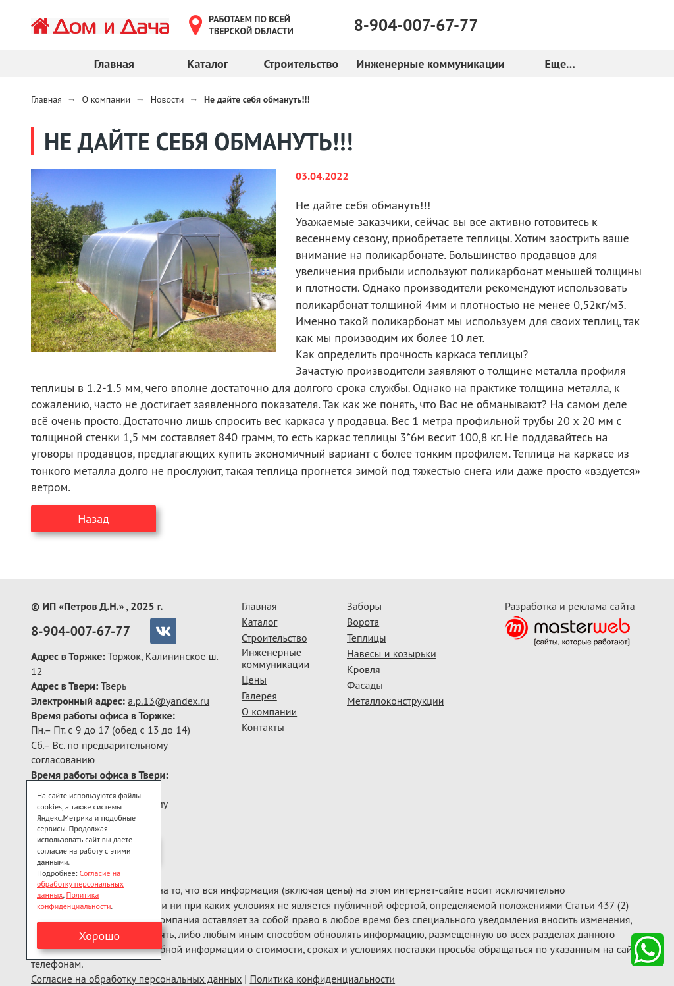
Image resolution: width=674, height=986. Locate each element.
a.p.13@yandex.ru (168, 700)
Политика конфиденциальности (322, 978)
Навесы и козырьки (391, 653)
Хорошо (99, 935)
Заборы (364, 606)
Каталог (207, 63)
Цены (254, 680)
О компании (269, 711)
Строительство (300, 63)
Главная (114, 63)
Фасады (365, 685)
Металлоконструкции (395, 701)
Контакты (263, 727)
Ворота (363, 622)
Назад (93, 518)
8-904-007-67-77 (416, 25)
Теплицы (366, 638)
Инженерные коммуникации (430, 63)
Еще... (559, 63)
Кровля (363, 669)
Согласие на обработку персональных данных (136, 978)
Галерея (259, 695)
